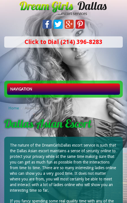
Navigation (21, 89)
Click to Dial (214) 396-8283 (63, 41)
